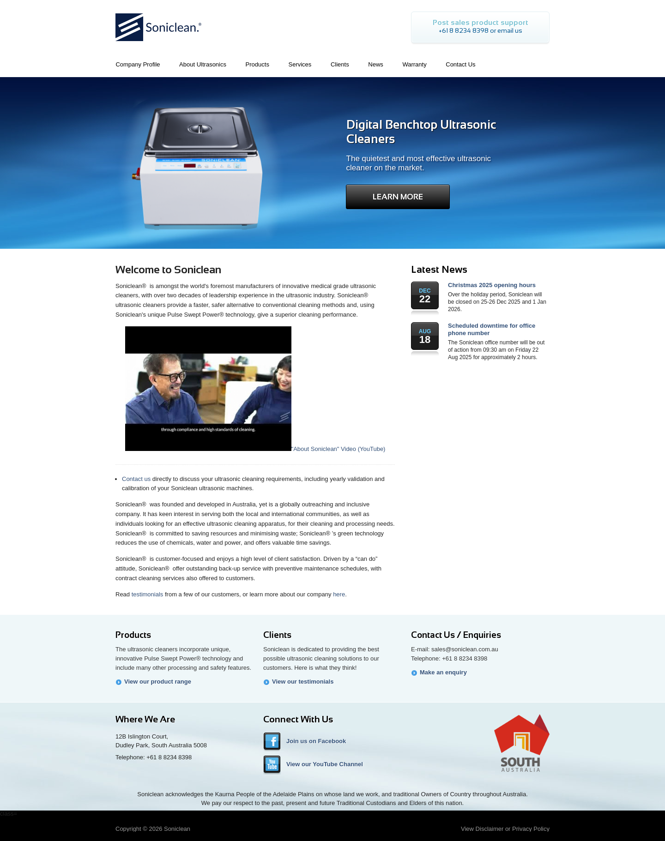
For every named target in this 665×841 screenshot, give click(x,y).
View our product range (157, 681)
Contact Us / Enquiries (456, 635)
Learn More (398, 196)
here (339, 594)
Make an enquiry (443, 672)
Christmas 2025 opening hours (492, 285)
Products (133, 635)
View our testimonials (302, 681)
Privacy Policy (531, 828)
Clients (277, 635)
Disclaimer (490, 828)
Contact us (136, 478)
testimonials (147, 594)
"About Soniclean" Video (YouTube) (255, 448)
